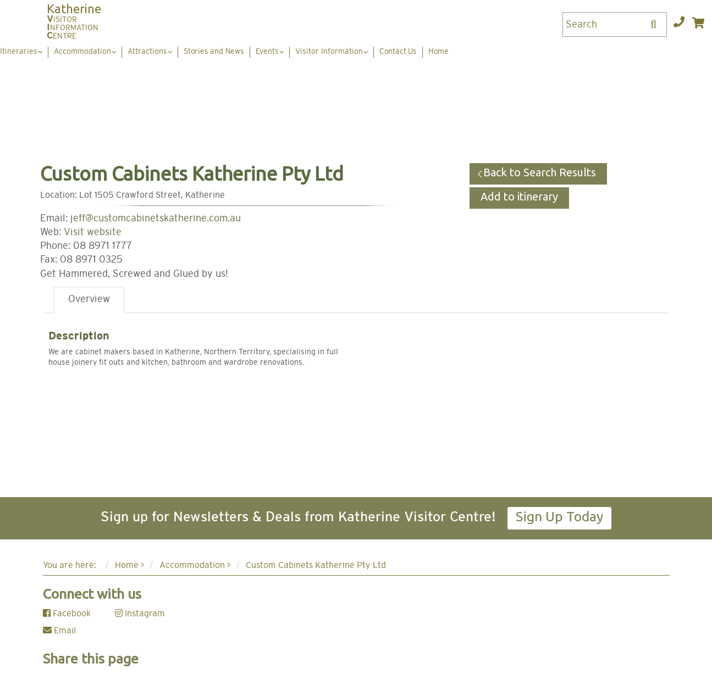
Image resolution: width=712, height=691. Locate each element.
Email (59, 630)
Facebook (67, 613)
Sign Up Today (559, 516)
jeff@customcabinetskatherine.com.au (155, 219)
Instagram (140, 613)
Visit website (93, 232)
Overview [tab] (89, 299)
